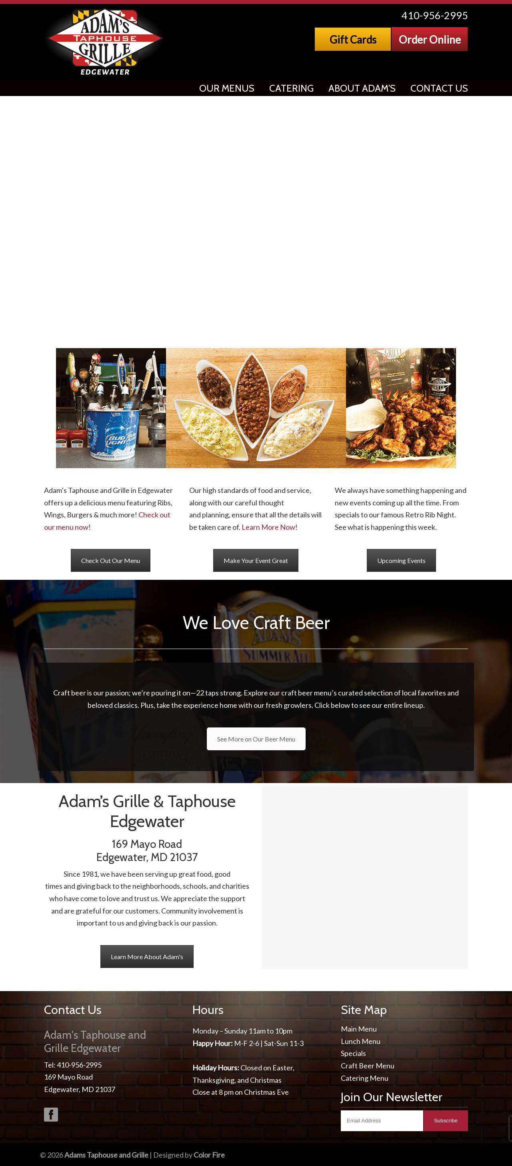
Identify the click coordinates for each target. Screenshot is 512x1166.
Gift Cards (353, 39)
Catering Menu (364, 1078)
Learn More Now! (270, 527)
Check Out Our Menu (110, 560)
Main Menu (359, 1028)
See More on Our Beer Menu (256, 739)
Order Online (430, 39)
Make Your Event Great (256, 560)
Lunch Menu (360, 1041)
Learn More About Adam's (147, 956)
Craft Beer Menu (367, 1065)
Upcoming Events (401, 560)
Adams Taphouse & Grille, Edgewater (106, 41)
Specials (353, 1053)
